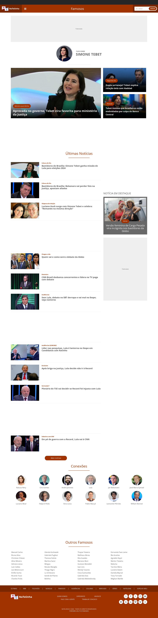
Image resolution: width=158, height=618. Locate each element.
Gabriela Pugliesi (51, 555)
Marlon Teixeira (117, 561)
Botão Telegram (121, 602)
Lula (90, 487)
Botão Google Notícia (126, 602)
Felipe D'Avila (44, 504)
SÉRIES (114, 589)
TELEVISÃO (36, 589)
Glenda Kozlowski (51, 552)
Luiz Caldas (15, 567)
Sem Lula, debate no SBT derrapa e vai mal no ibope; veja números (69, 298)
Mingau (47, 564)
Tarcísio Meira (116, 567)
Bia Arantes (115, 555)
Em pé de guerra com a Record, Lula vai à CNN (65, 439)
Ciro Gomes (44, 487)
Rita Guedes (82, 558)
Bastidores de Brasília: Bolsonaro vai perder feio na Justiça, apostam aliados (68, 187)
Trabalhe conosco (89, 599)
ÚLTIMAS (14, 589)
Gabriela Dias (83, 576)
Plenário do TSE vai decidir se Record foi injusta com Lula (71, 388)
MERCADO (102, 589)
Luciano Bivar (21, 504)
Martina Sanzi (49, 561)
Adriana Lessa (16, 564)
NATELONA (127, 589)
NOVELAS (49, 589)
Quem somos (62, 596)
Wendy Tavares (84, 570)
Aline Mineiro (16, 561)
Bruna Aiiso (15, 555)
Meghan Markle (117, 579)
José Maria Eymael (137, 487)
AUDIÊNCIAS (75, 589)
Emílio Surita (16, 573)
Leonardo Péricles (114, 504)
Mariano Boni (83, 561)
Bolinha (47, 579)
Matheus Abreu (84, 555)
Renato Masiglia (50, 567)
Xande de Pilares (51, 576)
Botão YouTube (145, 596)
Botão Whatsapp (126, 596)
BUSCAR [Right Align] (152, 8)
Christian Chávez (18, 558)
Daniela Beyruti (117, 573)
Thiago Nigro (49, 570)
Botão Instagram (140, 596)
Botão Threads (145, 602)
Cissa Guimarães (84, 573)
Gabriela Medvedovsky (87, 579)
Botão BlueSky (140, 602)
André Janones (67, 487)
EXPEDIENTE (81, 596)
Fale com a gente (68, 599)
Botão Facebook (131, 596)
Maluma (114, 564)
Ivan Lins (81, 567)
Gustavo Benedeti (85, 564)
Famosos (77, 9)
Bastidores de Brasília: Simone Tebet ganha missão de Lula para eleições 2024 (70, 167)
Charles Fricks (16, 579)
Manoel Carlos (17, 552)
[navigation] (25, 8)
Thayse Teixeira (84, 552)
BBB (24, 589)
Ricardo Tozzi (16, 576)
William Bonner (137, 504)
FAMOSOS (61, 589)
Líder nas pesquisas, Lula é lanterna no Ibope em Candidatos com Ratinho (67, 349)
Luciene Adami (116, 570)
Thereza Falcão (50, 558)
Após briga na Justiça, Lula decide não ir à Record (67, 368)
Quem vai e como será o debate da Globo (63, 257)
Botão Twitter (135, 596)
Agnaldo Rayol (116, 558)
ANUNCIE (97, 596)
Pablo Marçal (90, 504)
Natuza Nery (21, 487)
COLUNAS (89, 589)
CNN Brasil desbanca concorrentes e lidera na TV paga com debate (70, 278)
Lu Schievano (49, 573)
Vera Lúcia (67, 504)
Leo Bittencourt (17, 570)
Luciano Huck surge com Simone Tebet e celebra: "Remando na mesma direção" (67, 207)
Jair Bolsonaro (113, 487)
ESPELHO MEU (142, 589)
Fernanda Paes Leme (119, 552)
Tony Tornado (116, 576)
